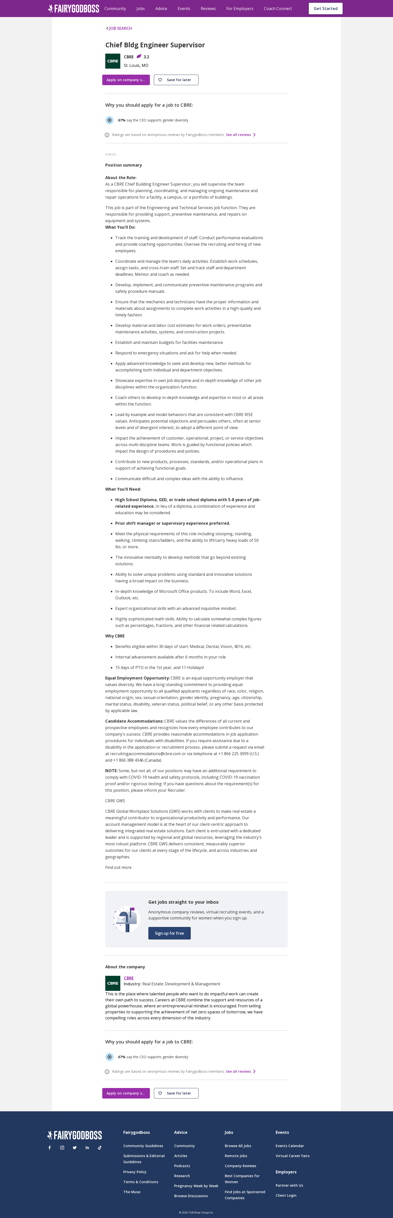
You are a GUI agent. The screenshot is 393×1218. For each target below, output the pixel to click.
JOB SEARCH (118, 28)
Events (184, 8)
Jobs (141, 8)
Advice (161, 8)
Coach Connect (278, 8)
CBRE (129, 978)
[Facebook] (50, 1148)
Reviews (208, 8)
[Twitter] (75, 1148)
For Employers (239, 8)
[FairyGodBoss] (74, 1136)
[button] (176, 80)
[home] (73, 8)
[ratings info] (108, 135)
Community (115, 8)
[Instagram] (62, 1148)
